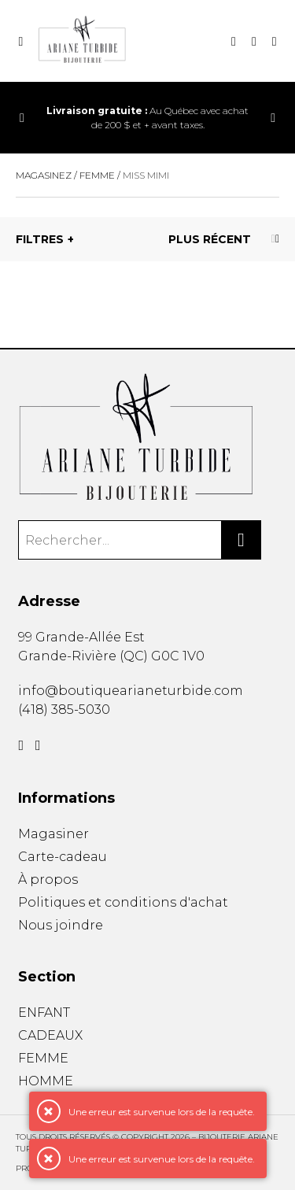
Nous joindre (60, 925)
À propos (48, 879)
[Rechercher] (241, 540)
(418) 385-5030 (64, 709)
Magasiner (53, 833)
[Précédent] (22, 117)
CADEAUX (50, 1035)
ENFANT (44, 1012)
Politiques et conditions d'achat (123, 902)
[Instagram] (38, 745)
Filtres (40, 239)
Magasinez (44, 175)
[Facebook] (21, 745)
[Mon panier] (254, 41)
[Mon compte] (274, 41)
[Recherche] (233, 41)
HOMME (45, 1081)
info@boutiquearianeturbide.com (130, 690)
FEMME (43, 1058)
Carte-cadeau (62, 856)
